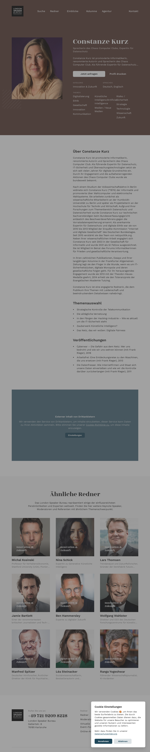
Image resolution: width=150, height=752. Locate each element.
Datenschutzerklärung (106, 734)
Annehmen (103, 741)
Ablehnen (123, 741)
